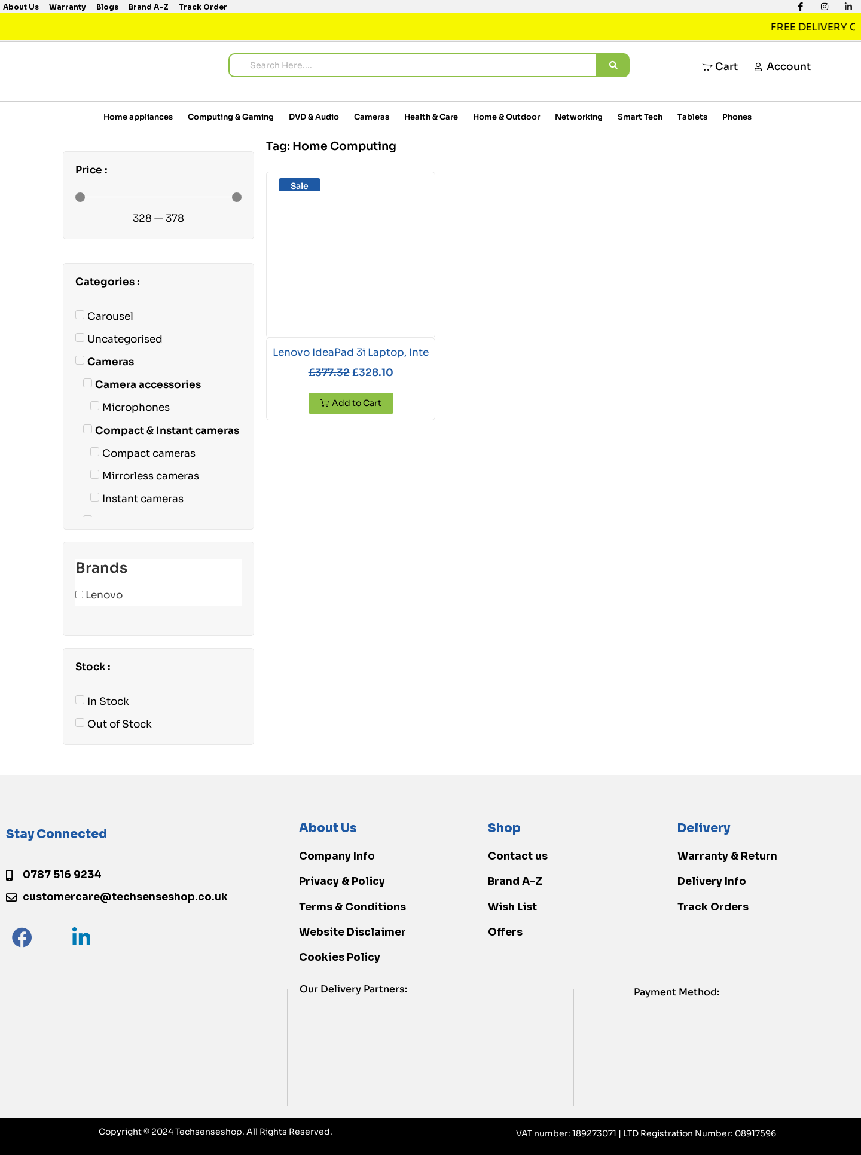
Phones (737, 117)
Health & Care (431, 117)
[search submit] (613, 65)
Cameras (371, 117)
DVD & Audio (314, 117)
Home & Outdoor (506, 117)
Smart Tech (640, 117)
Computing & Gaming (231, 117)
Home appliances (138, 117)
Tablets (692, 117)
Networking (579, 117)
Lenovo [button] (104, 595)
